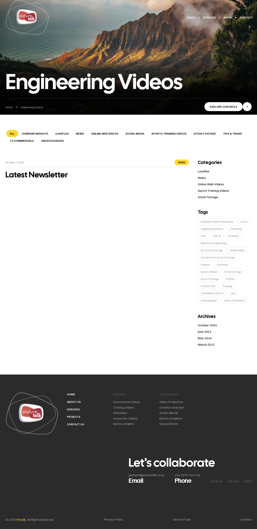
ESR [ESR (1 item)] (203, 236)
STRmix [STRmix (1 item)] (230, 279)
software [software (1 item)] (222, 264)
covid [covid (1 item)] (243, 221)
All (12, 133)
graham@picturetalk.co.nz (146, 475)
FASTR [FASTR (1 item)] (216, 236)
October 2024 (207, 325)
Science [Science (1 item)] (205, 264)
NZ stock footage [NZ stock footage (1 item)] (212, 250)
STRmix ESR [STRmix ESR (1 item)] (208, 286)
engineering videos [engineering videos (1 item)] (212, 228)
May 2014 (205, 338)
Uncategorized (52, 140)
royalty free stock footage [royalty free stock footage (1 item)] (218, 257)
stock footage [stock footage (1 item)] (210, 279)
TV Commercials (22, 140)
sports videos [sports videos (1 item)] (209, 271)
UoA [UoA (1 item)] (232, 293)
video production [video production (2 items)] (234, 300)
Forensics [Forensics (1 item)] (233, 236)
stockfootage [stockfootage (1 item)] (233, 271)
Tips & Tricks (232, 133)
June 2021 (204, 331)
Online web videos (104, 133)
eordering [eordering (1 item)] (236, 228)
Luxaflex (62, 133)
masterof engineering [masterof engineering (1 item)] (214, 243)
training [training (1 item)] (227, 286)
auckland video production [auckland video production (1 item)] (217, 221)
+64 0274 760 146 (187, 475)
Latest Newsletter (36, 175)
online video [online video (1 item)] (237, 250)
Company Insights (35, 133)
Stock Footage (205, 133)
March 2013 (206, 344)
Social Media (134, 133)
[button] (228, 106)
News (80, 133)
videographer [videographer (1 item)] (209, 300)
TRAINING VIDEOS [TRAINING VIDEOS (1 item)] (212, 293)
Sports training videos (168, 133)
